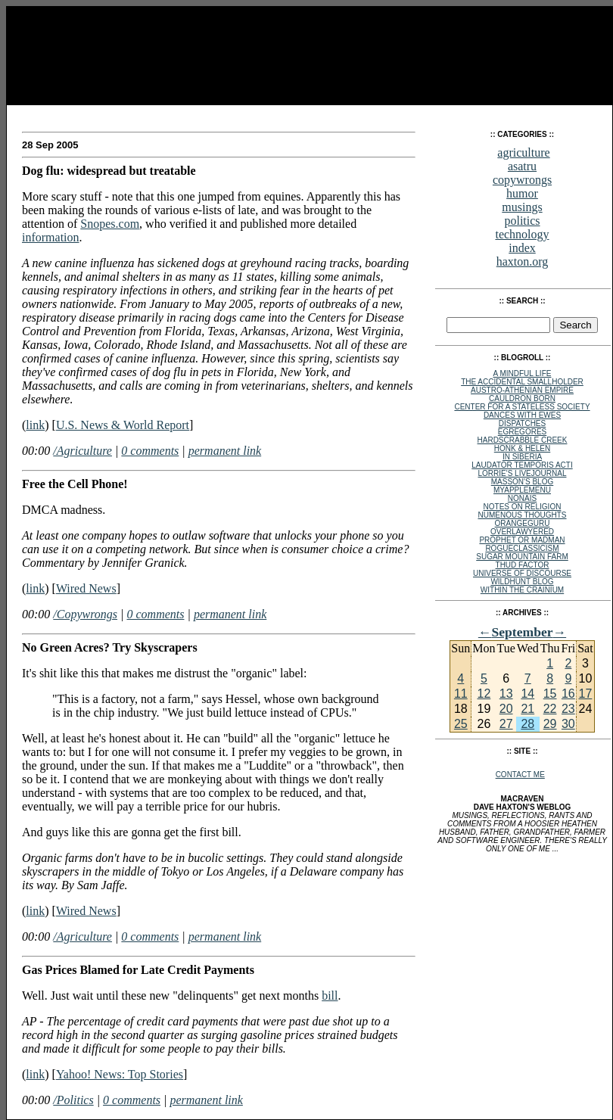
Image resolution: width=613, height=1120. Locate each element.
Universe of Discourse (522, 573)
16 (568, 693)
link (35, 424)
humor (522, 193)
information (50, 237)
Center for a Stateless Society (522, 407)
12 (483, 693)
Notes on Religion (523, 506)
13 (506, 693)
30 (568, 723)
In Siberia (522, 457)
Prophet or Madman (522, 540)
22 (550, 708)
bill (330, 995)
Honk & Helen (522, 448)
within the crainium (522, 590)
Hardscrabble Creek (523, 440)
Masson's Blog (522, 482)
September (521, 631)
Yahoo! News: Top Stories (119, 1074)
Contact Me (520, 774)
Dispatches (522, 423)
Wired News (86, 588)
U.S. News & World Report (122, 424)
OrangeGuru (522, 523)
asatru (522, 166)
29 (550, 723)
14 (527, 693)
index (522, 247)
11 (461, 693)
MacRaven (51, 113)
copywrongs (522, 179)
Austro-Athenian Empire (522, 390)
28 (527, 723)
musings (522, 207)
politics (522, 220)
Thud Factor (522, 565)
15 (550, 693)
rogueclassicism (522, 548)
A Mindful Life (522, 373)
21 (527, 708)
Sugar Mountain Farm (522, 556)
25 (461, 723)
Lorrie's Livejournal (522, 473)
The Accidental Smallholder (522, 382)
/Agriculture (82, 450)
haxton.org (522, 261)
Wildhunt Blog (521, 581)
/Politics (73, 1100)
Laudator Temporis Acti (521, 465)
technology (522, 234)
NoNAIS (522, 498)
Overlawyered (522, 531)
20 (506, 708)
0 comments (150, 450)
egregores (522, 432)
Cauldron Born (522, 398)
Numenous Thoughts (522, 515)
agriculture (523, 152)
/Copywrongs (85, 614)
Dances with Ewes (522, 415)
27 (506, 723)
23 (568, 708)
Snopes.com (109, 223)
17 (586, 693)
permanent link (224, 450)
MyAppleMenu (522, 490)
